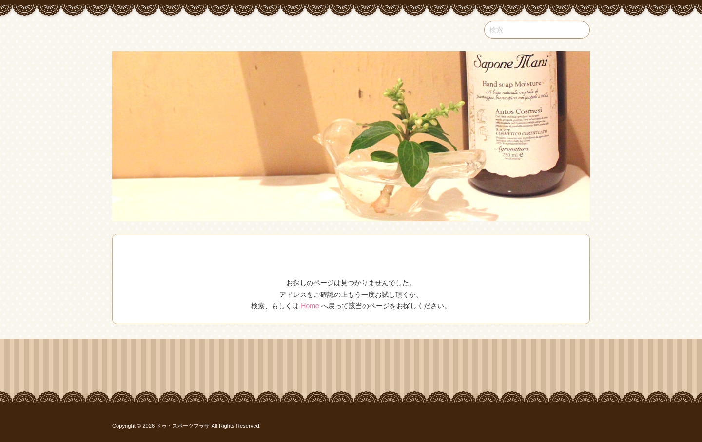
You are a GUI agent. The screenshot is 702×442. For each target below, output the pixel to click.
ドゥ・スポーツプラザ (183, 426)
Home (310, 306)
